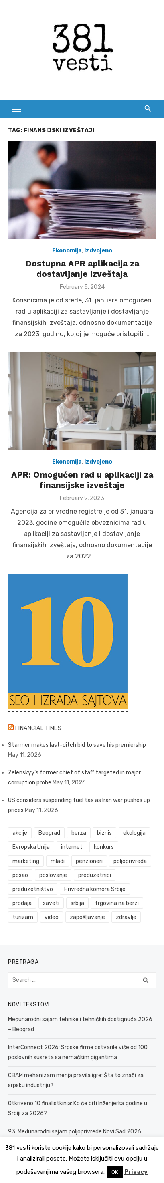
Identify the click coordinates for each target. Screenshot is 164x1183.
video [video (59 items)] (52, 917)
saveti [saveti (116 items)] (51, 903)
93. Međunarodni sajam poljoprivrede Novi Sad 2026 (74, 1131)
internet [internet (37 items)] (72, 847)
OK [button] (114, 1172)
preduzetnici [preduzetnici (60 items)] (94, 875)
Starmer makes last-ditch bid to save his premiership (77, 745)
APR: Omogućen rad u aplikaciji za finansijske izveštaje (82, 480)
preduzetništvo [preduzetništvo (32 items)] (32, 889)
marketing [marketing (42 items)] (25, 861)
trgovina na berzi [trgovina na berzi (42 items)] (117, 903)
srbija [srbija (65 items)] (77, 903)
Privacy (136, 1171)
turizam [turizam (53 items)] (22, 917)
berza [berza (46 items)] (78, 833)
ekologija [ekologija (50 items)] (134, 833)
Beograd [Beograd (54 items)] (49, 833)
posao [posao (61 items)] (20, 875)
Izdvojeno (98, 250)
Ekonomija (67, 250)
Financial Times (38, 728)
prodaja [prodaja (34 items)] (22, 903)
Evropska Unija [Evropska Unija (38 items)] (31, 847)
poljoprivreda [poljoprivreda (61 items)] (130, 861)
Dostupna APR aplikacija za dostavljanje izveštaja (82, 268)
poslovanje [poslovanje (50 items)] (53, 875)
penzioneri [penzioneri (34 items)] (89, 861)
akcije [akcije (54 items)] (19, 833)
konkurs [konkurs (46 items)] (104, 847)
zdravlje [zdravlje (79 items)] (126, 917)
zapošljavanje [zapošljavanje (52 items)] (87, 917)
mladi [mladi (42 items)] (58, 861)
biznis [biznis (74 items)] (104, 833)
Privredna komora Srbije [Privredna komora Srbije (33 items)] (95, 889)
